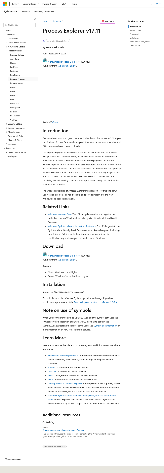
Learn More (135, 45)
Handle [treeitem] (13, 63)
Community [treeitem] (11, 144)
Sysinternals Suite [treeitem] (15, 136)
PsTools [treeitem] (13, 111)
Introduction (135, 26)
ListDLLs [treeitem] (14, 67)
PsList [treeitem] (12, 99)
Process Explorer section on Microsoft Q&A (95, 302)
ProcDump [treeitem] (15, 75)
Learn (45, 21)
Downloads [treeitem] (13, 38)
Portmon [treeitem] (14, 71)
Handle (51, 367)
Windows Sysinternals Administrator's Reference (72, 226)
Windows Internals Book (60, 214)
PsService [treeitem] (14, 103)
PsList (51, 375)
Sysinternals (55, 21)
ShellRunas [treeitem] (15, 115)
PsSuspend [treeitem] (15, 107)
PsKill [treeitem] (12, 95)
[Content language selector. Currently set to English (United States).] (16, 469)
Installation (134, 37)
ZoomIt (55, 122)
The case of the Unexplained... (62, 355)
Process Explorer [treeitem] (17, 79)
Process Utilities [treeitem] (17, 54)
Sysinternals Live (66, 65)
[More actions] (118, 21)
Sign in (158, 3)
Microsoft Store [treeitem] (15, 140)
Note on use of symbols (140, 41)
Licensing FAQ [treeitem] (12, 156)
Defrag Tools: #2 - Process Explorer (65, 383)
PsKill (50, 379)
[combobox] (19, 25)
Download (134, 34)
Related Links (135, 30)
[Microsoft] (5, 4)
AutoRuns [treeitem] (14, 58)
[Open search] (150, 3)
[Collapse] (35, 19)
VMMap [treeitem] (13, 119)
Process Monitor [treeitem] (17, 83)
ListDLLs (52, 371)
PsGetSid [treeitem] (14, 91)
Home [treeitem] (8, 30)
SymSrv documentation (105, 325)
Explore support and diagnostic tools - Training (63, 430)
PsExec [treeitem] (13, 87)
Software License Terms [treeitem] (16, 152)
